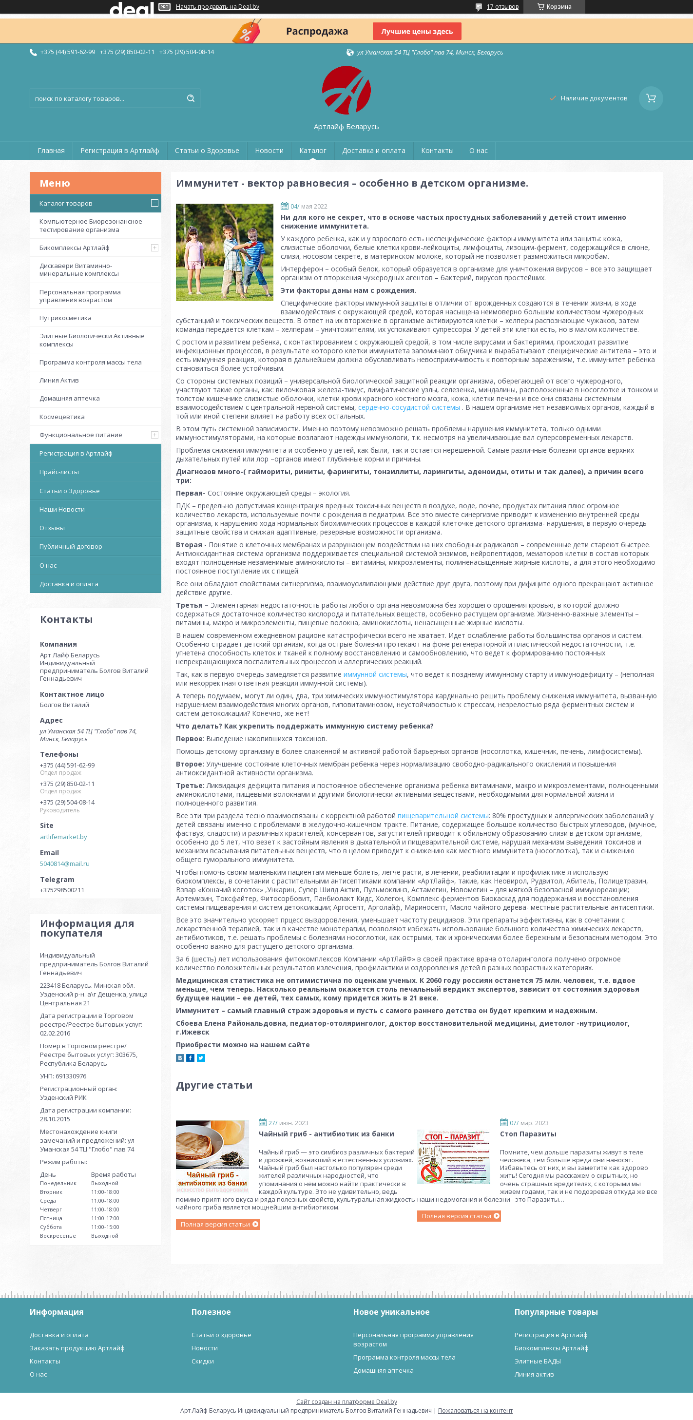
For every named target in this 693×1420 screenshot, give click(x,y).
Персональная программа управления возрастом (80, 296)
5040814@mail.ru (65, 863)
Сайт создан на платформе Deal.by (346, 1402)
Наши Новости (62, 509)
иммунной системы (375, 674)
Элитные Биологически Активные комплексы (92, 339)
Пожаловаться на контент (475, 1410)
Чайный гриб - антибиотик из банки (326, 1133)
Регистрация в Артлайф (119, 150)
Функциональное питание (80, 434)
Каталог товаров (66, 203)
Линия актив (534, 1374)
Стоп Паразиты (528, 1133)
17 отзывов (503, 6)
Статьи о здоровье (221, 1334)
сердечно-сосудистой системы (409, 407)
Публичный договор (70, 546)
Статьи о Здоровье (207, 150)
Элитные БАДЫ (538, 1361)
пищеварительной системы (443, 815)
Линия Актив (59, 380)
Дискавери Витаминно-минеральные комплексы (79, 269)
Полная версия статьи (215, 1224)
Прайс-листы (59, 471)
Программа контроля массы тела (90, 362)
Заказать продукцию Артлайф (77, 1347)
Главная (51, 150)
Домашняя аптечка (69, 398)
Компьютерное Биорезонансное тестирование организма (90, 225)
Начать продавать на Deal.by (217, 6)
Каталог (313, 150)
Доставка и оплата (373, 150)
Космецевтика (62, 416)
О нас (478, 150)
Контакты (437, 150)
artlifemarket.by (63, 836)
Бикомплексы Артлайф (74, 247)
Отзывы (52, 527)
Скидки (203, 1361)
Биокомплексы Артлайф (552, 1347)
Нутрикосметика (65, 317)
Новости (269, 150)
